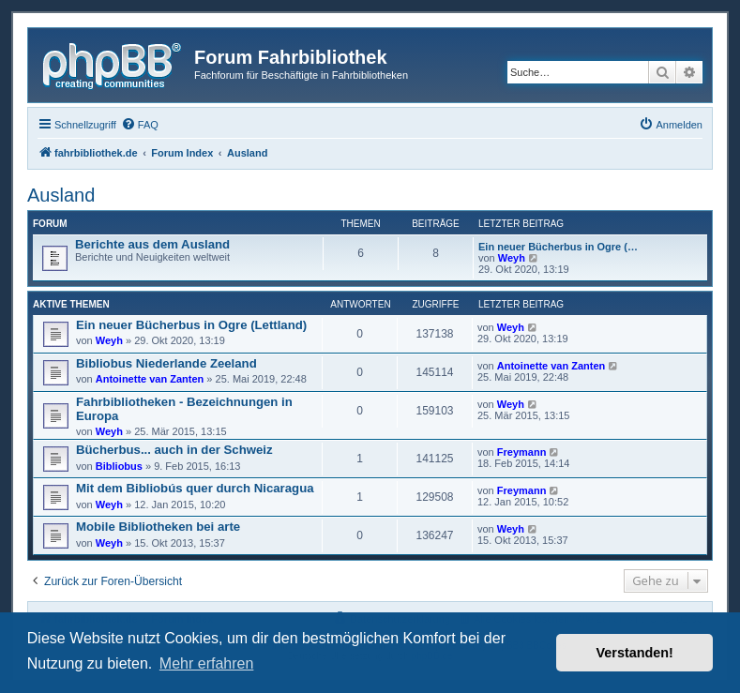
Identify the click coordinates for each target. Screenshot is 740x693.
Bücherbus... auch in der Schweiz (174, 450)
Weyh (511, 258)
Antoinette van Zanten (150, 378)
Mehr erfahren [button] (206, 663)
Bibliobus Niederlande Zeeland (166, 363)
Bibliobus (119, 466)
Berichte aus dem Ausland (152, 244)
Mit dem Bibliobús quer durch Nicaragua (195, 488)
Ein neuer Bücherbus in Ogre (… (558, 246)
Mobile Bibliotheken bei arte (158, 527)
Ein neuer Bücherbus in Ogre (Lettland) (191, 325)
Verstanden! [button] (635, 652)
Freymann (522, 452)
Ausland (61, 195)
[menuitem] (140, 124)
